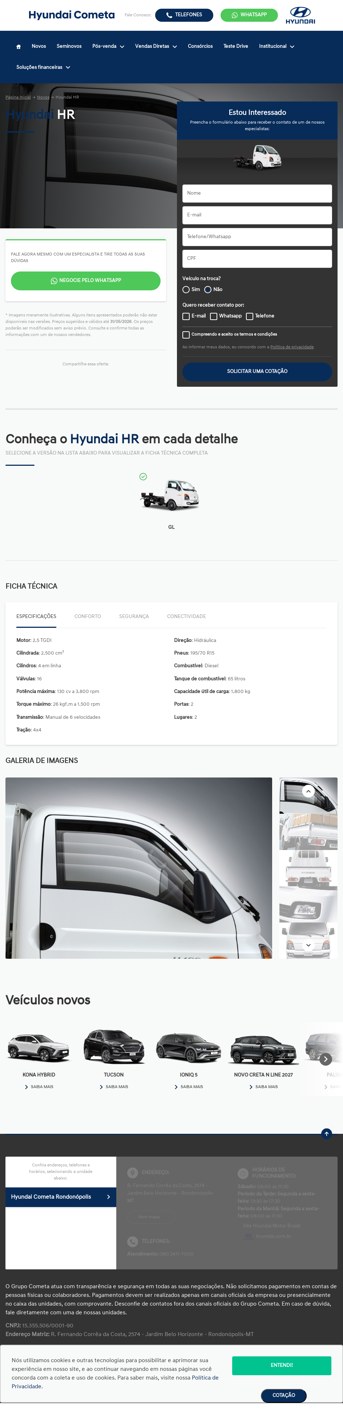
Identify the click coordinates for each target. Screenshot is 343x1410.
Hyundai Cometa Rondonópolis (61, 1197)
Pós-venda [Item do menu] (108, 46)
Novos (43, 97)
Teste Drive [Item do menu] (235, 46)
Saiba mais (38, 1087)
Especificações (36, 616)
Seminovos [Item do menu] (69, 46)
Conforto (87, 616)
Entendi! (282, 1365)
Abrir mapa (149, 1217)
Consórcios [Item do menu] (200, 46)
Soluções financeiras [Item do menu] (43, 67)
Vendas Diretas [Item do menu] (156, 46)
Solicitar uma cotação (257, 371)
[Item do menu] (18, 46)
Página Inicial (18, 97)
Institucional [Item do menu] (276, 46)
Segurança (134, 616)
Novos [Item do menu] (39, 46)
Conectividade (186, 616)
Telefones (188, 15)
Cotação (284, 1395)
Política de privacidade (292, 347)
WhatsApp (254, 15)
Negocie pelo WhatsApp (90, 280)
